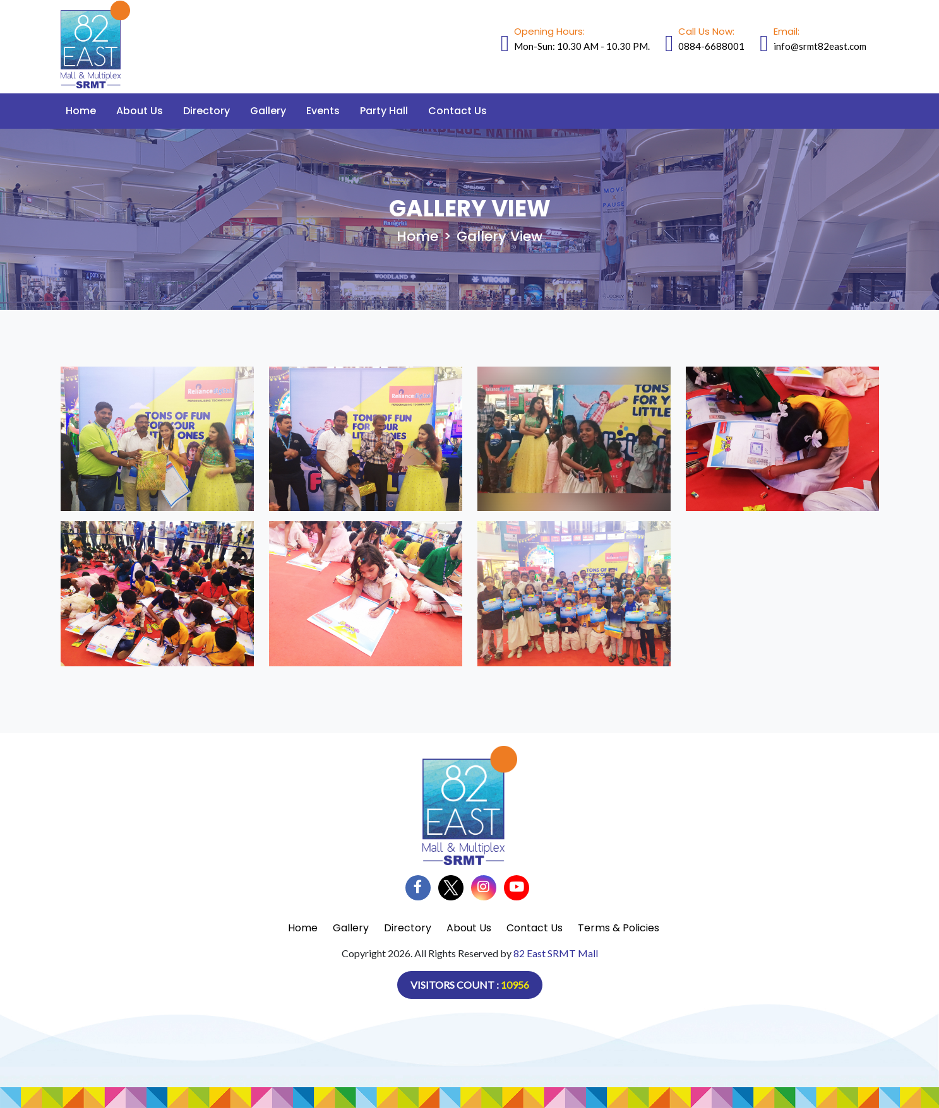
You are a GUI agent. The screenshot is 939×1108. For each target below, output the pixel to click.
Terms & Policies (618, 928)
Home (81, 110)
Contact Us (457, 110)
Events (323, 110)
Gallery (268, 110)
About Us (139, 110)
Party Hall (384, 110)
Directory (206, 110)
